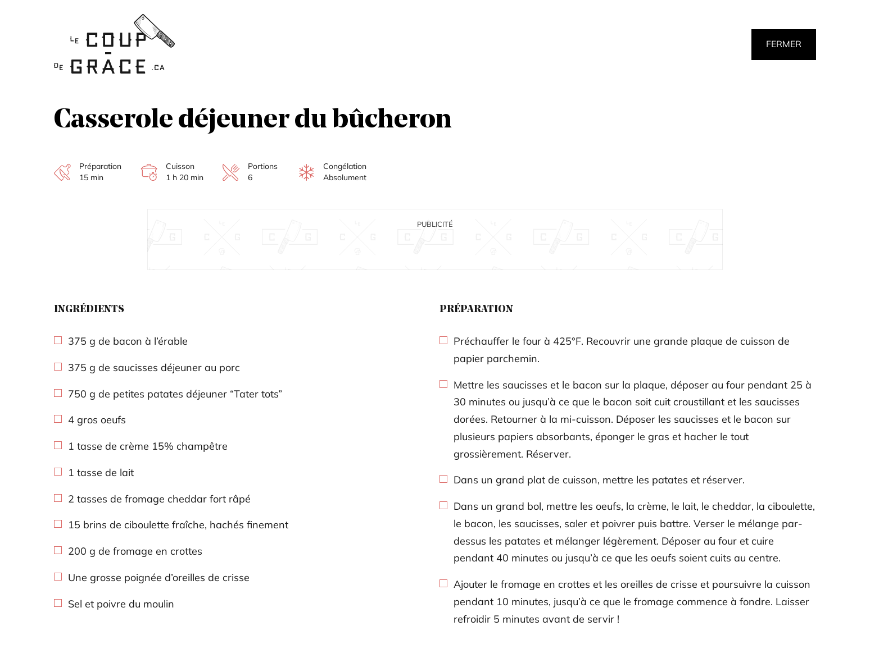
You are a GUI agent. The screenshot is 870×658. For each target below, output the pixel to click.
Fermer (783, 43)
